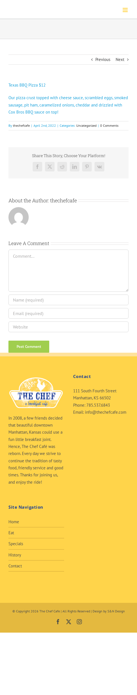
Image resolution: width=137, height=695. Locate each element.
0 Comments (109, 125)
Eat (11, 532)
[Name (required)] (68, 300)
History (14, 555)
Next (120, 59)
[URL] (68, 327)
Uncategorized (86, 125)
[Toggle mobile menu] (126, 10)
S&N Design (116, 611)
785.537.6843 (98, 405)
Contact (15, 566)
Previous (102, 59)
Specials (15, 543)
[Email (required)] (68, 313)
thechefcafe (21, 125)
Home (13, 521)
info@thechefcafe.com (105, 412)
